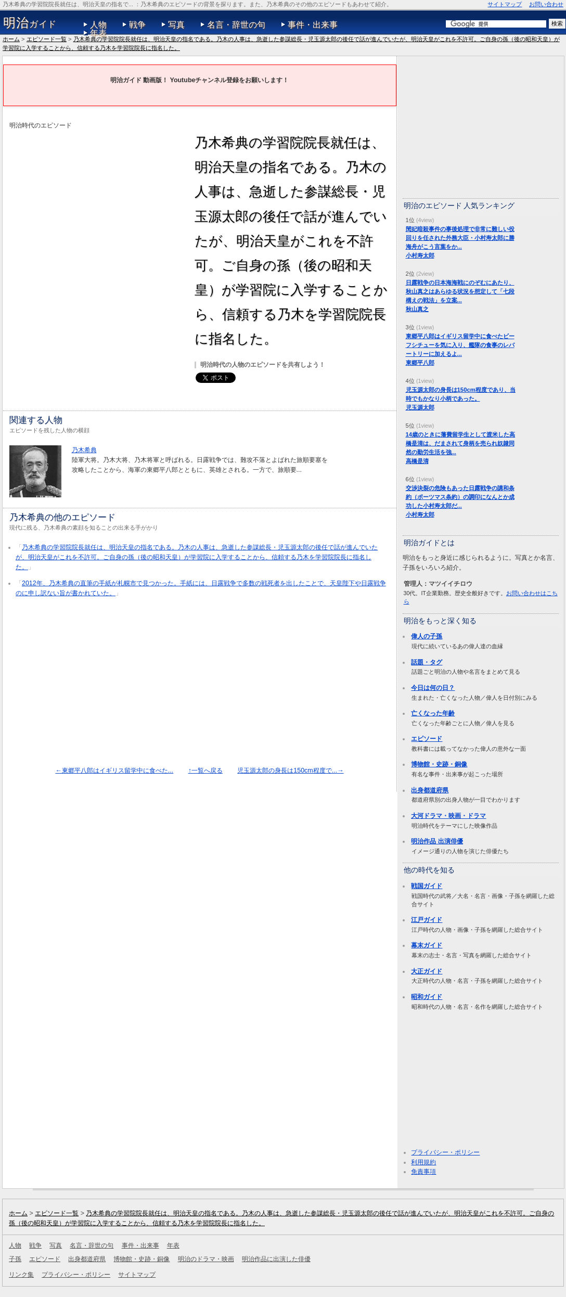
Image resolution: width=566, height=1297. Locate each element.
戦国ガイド (426, 886)
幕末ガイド (426, 945)
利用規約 (423, 1162)
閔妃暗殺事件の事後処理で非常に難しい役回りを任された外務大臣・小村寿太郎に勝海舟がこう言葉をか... (460, 238)
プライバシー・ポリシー (445, 1152)
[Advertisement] (96, 203)
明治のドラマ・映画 (206, 1259)
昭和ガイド (426, 996)
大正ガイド (426, 971)
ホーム (11, 39)
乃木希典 (84, 450)
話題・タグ (426, 662)
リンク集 (21, 1274)
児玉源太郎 (420, 407)
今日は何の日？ (433, 687)
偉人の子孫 (426, 636)
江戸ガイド (426, 919)
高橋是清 (417, 461)
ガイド (30, 23)
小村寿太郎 (420, 255)
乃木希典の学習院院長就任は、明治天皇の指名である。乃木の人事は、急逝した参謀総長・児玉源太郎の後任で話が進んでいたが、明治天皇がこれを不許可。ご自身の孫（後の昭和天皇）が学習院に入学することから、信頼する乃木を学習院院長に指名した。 (197, 557)
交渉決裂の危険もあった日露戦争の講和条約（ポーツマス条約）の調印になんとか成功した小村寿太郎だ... (460, 497)
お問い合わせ (546, 4)
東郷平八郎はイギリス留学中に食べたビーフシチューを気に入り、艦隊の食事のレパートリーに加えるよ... (460, 345)
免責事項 (423, 1171)
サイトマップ (504, 4)
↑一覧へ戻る (205, 770)
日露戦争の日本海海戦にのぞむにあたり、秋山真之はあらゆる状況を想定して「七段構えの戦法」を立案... (460, 291)
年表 (98, 33)
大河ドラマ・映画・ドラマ (448, 815)
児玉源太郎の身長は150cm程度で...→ (290, 770)
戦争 (137, 24)
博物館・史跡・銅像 (439, 764)
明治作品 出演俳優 (436, 841)
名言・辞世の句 (236, 24)
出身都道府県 (429, 790)
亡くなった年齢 (433, 713)
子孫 (15, 1259)
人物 (98, 24)
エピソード (426, 738)
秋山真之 (417, 309)
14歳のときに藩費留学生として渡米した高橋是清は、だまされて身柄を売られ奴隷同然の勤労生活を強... (461, 443)
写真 (176, 24)
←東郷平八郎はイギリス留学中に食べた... (114, 770)
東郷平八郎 (420, 362)
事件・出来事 (313, 24)
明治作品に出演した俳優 (276, 1259)
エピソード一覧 (47, 39)
